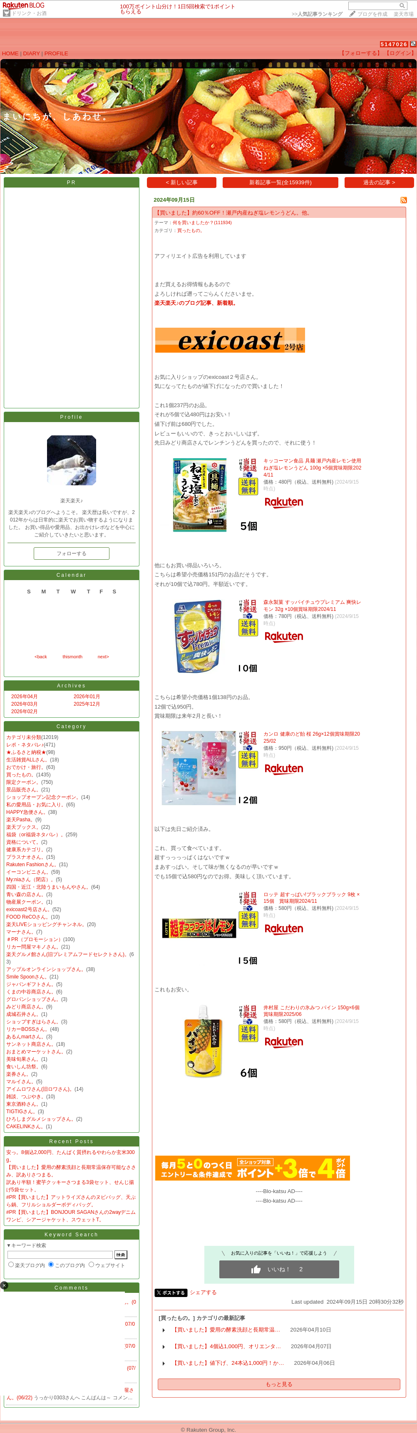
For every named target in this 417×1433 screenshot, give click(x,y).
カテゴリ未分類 (23, 737)
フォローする (72, 553)
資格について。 (23, 842)
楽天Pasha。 (20, 820)
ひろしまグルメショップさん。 (41, 1119)
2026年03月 (24, 704)
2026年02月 (24, 711)
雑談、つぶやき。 (26, 1096)
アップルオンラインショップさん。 (46, 969)
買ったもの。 (21, 775)
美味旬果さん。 (23, 1059)
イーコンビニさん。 (28, 872)
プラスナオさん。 (26, 857)
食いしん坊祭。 (23, 1067)
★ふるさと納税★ (26, 752)
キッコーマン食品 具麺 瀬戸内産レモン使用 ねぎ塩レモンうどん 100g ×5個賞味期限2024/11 (312, 468)
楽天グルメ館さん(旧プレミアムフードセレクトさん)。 (67, 954)
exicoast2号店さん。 (29, 909)
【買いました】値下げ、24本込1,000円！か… (228, 1363)
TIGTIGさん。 (22, 1111)
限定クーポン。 (23, 782)
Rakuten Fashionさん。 (32, 864)
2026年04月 (24, 696)
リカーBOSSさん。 (28, 1029)
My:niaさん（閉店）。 (31, 879)
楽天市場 (404, 14)
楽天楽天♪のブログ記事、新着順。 (196, 303)
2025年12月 (87, 704)
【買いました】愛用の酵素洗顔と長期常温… (226, 1330)
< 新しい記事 (182, 182)
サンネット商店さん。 (31, 1044)
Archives (71, 686)
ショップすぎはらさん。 (33, 1022)
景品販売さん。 (23, 790)
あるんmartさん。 (26, 1037)
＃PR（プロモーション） (34, 939)
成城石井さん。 (23, 1014)
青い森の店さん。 (26, 894)
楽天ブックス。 (23, 827)
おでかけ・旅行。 (26, 767)
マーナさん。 (21, 932)
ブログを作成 (372, 14)
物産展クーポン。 (26, 902)
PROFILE (56, 53)
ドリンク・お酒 (29, 13)
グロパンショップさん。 (33, 999)
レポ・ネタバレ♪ (25, 745)
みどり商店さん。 (26, 1007)
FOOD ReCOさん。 (28, 917)
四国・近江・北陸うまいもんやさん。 (48, 887)
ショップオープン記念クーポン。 (43, 797)
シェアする (203, 1292)
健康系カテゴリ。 (26, 849)
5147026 (394, 44)
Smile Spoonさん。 (28, 977)
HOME (10, 53)
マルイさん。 (21, 1082)
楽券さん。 (18, 1074)
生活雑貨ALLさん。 (28, 760)
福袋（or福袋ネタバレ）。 (36, 835)
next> (103, 656)
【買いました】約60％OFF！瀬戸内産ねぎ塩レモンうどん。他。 (233, 213)
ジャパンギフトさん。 (31, 984)
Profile (71, 417)
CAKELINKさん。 (26, 1126)
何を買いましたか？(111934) (202, 222)
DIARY (31, 53)
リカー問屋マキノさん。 (33, 947)
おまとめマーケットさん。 (36, 1052)
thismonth (72, 656)
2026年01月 (87, 696)
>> (317, 14)
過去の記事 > (379, 182)
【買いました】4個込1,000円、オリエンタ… (226, 1346)
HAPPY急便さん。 (27, 812)
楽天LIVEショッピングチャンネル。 (46, 924)
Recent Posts (71, 1141)
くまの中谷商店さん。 (31, 992)
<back (41, 656)
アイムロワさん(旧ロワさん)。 (40, 1089)
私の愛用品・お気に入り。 (36, 805)
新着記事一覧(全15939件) (280, 182)
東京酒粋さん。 (23, 1104)
